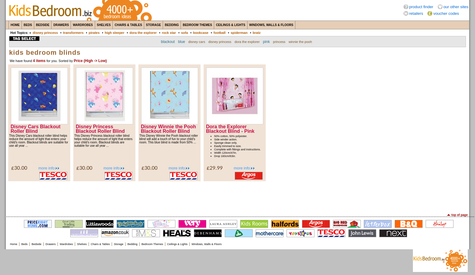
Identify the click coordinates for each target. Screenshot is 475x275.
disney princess (45, 32)
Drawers (61, 25)
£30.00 (19, 167)
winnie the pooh (300, 42)
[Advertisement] (237, 196)
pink (266, 42)
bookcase (200, 32)
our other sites (455, 7)
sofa (184, 32)
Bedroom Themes (197, 25)
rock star (169, 32)
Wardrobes (83, 25)
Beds (28, 25)
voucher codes (446, 13)
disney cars (196, 42)
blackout (168, 42)
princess (279, 42)
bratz (257, 32)
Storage (153, 25)
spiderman (239, 32)
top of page (459, 215)
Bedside (42, 25)
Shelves (104, 25)
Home (15, 25)
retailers (416, 13)
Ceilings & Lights (230, 25)
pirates (94, 32)
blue (181, 42)
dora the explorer (143, 32)
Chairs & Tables (128, 25)
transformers (73, 32)
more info (46, 168)
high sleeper (115, 32)
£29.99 (215, 167)
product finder (421, 7)
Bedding (172, 25)
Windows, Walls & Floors (271, 25)
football (220, 32)
